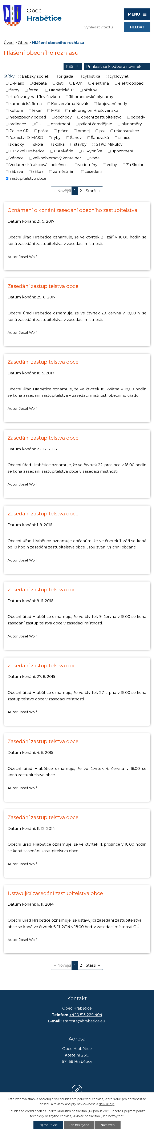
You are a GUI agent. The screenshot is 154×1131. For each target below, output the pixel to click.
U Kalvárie (63, 151)
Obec (23, 42)
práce (63, 131)
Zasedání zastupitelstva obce (43, 286)
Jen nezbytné (79, 1125)
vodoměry (87, 164)
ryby (56, 137)
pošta (43, 131)
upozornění (122, 151)
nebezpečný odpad (27, 117)
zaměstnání (64, 171)
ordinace (17, 124)
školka (59, 144)
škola (38, 144)
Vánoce (16, 158)
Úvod (9, 42)
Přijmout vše (48, 1125)
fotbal (34, 90)
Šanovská (100, 137)
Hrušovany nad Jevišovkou (34, 97)
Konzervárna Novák (69, 103)
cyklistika (91, 76)
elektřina (100, 83)
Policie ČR (19, 131)
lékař (37, 110)
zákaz (38, 171)
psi (102, 131)
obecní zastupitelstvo (101, 117)
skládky (16, 144)
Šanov (76, 137)
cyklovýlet (119, 76)
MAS (55, 110)
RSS (73, 66)
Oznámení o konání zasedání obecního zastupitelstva (72, 210)
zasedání (93, 171)
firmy (14, 90)
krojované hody (112, 103)
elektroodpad (131, 83)
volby (112, 164)
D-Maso (16, 83)
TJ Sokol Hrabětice (27, 151)
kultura (16, 110)
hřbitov (90, 90)
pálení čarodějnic (95, 124)
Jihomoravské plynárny (91, 97)
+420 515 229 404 (85, 1015)
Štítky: (9, 76)
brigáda (65, 76)
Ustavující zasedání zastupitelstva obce (55, 893)
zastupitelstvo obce (27, 178)
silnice (124, 137)
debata (40, 83)
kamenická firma (25, 103)
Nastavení (108, 1125)
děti (60, 83)
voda (95, 158)
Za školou (135, 164)
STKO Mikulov (109, 144)
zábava (16, 171)
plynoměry (131, 124)
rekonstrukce (126, 131)
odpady (138, 117)
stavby (80, 144)
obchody (63, 117)
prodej (84, 131)
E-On (78, 83)
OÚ (38, 124)
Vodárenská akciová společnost (39, 164)
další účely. (106, 1104)
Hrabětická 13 (61, 90)
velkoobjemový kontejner (57, 158)
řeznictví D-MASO (26, 137)
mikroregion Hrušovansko (93, 110)
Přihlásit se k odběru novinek (117, 66)
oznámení (60, 124)
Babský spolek (35, 76)
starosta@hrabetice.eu (84, 1021)
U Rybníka (92, 151)
